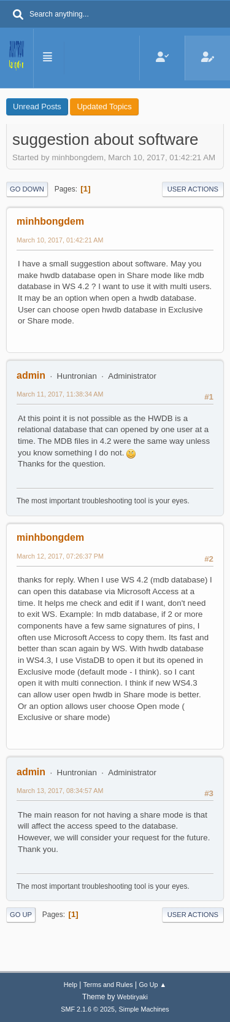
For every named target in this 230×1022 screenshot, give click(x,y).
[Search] (18, 15)
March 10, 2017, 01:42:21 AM (60, 240)
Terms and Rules (108, 984)
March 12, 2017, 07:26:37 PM (60, 556)
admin (31, 375)
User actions (192, 189)
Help (70, 984)
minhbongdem (50, 221)
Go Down (27, 189)
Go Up (21, 914)
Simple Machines (144, 1009)
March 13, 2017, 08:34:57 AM (60, 790)
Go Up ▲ (152, 984)
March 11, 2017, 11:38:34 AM (60, 394)
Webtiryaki (132, 997)
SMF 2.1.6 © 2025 (88, 1009)
